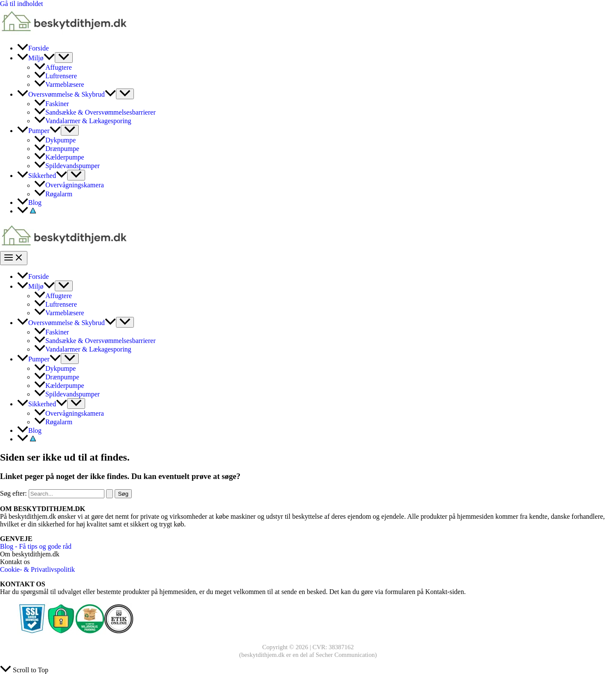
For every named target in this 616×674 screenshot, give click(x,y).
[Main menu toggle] (13, 258)
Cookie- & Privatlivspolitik (37, 569)
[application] (49, 58)
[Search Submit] (109, 493)
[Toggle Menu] (64, 57)
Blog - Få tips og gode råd (35, 546)
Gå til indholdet (21, 3)
